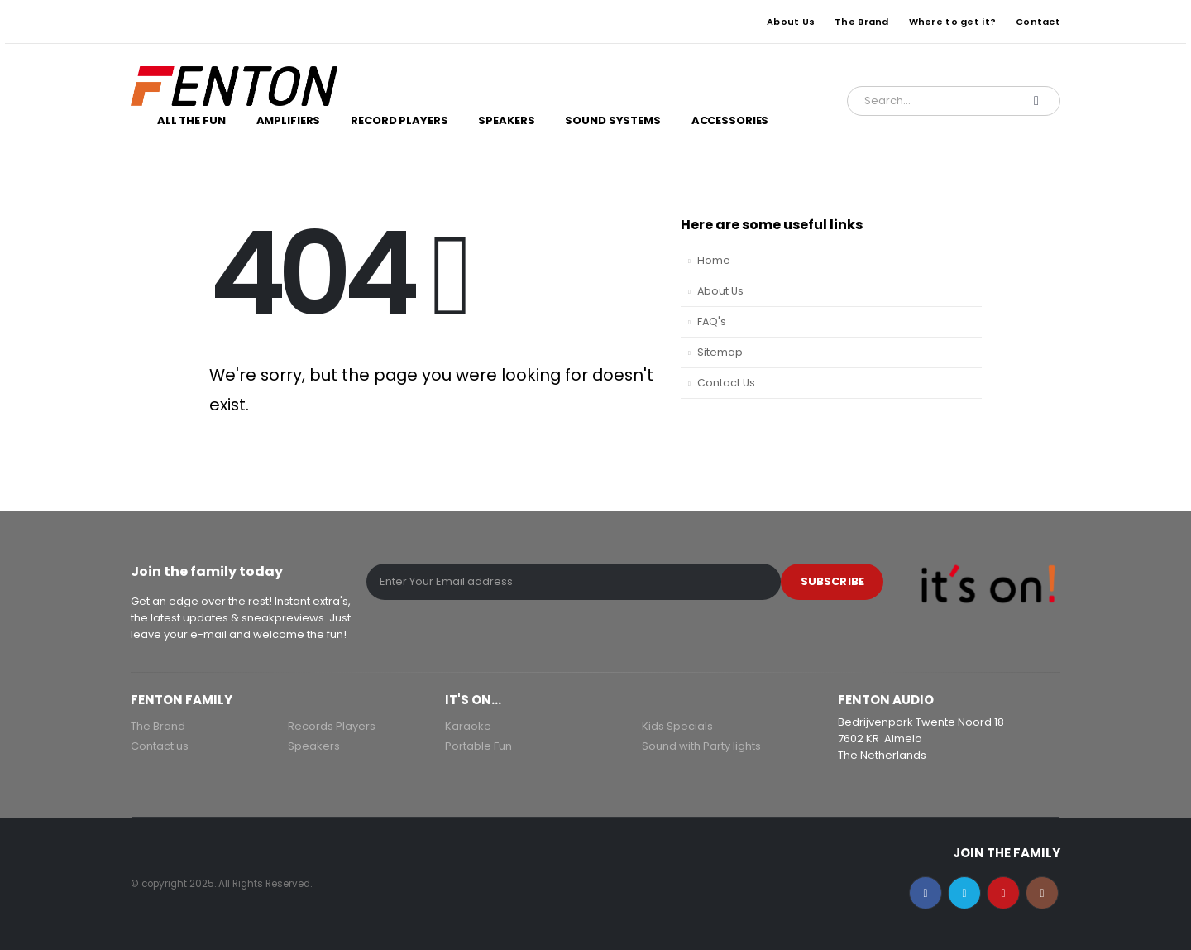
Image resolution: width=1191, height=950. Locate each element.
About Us (791, 21)
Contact (1038, 21)
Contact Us (726, 383)
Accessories (730, 120)
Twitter (964, 892)
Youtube (1003, 892)
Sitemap (720, 352)
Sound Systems (612, 120)
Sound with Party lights (701, 746)
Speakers (506, 120)
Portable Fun (478, 746)
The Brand (861, 21)
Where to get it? (952, 21)
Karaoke (468, 726)
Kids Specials (677, 726)
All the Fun (191, 120)
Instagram (1042, 892)
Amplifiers (288, 120)
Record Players (399, 120)
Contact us (160, 746)
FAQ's (711, 321)
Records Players (331, 726)
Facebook (925, 892)
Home (713, 260)
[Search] (1036, 101)
